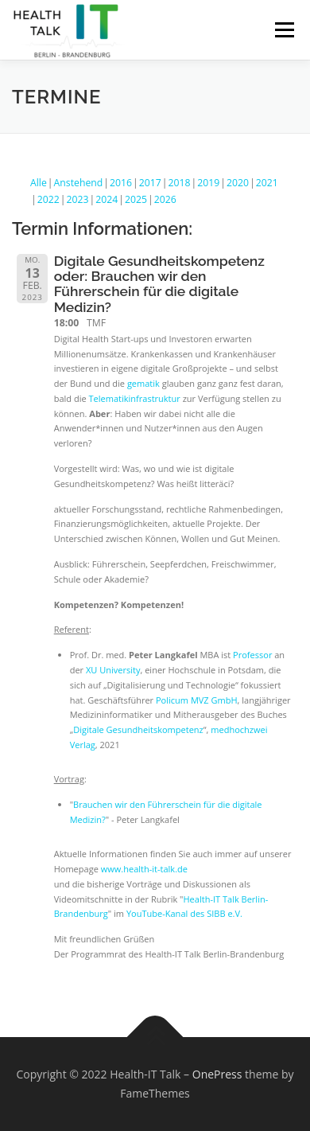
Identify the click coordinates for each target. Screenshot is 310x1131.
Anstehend (78, 182)
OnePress (217, 1074)
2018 (180, 182)
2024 (106, 199)
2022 (48, 199)
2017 (150, 182)
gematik (143, 383)
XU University (113, 670)
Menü (283, 30)
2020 (238, 182)
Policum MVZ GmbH (197, 700)
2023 (78, 199)
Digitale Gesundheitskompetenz (138, 729)
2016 (121, 182)
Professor (252, 655)
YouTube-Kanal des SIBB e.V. (184, 913)
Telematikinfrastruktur (134, 398)
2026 (165, 199)
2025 (136, 199)
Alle (38, 182)
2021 (267, 182)
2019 (208, 182)
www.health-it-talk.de (144, 869)
